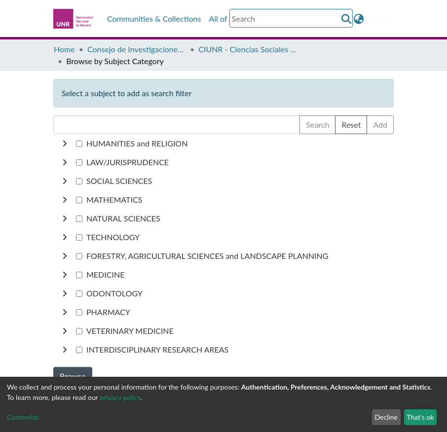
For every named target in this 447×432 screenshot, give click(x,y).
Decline (386, 417)
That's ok (420, 417)
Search (317, 124)
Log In (376, 18)
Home (64, 49)
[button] (359, 19)
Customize (23, 417)
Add (380, 124)
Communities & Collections (154, 18)
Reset (351, 124)
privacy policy (120, 397)
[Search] (291, 18)
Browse (73, 376)
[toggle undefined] (64, 143)
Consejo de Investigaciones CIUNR (136, 49)
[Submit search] (346, 19)
